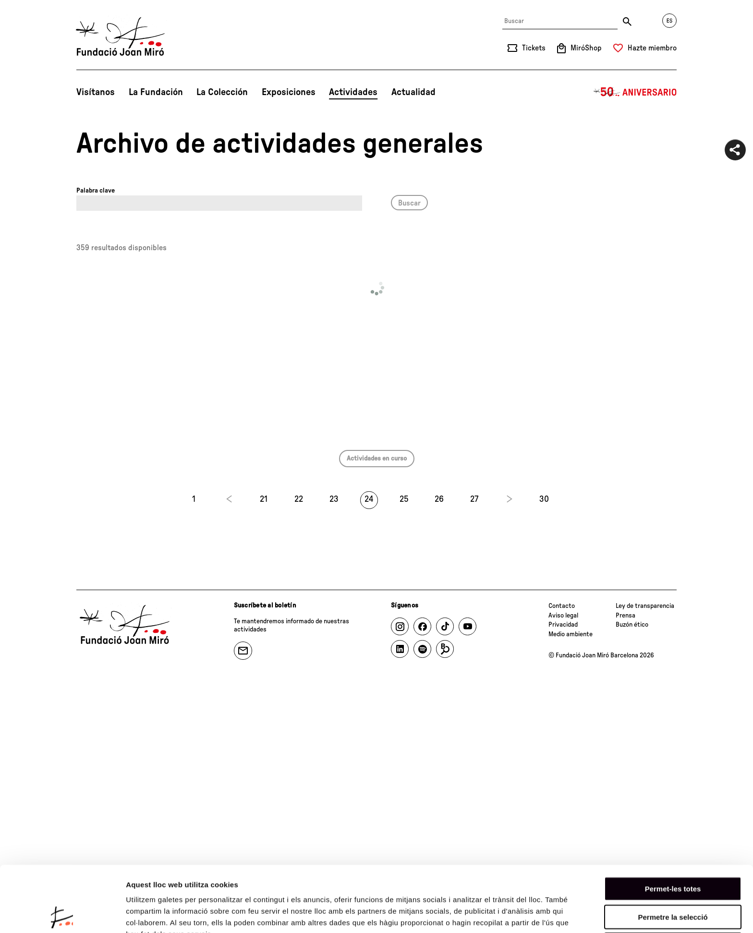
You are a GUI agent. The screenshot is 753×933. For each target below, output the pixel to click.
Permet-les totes (673, 823)
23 (334, 499)
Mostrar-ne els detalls (163, 914)
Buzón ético (632, 624)
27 (474, 499)
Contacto (561, 606)
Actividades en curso (377, 458)
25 (404, 499)
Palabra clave (95, 190)
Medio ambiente (570, 634)
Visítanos (95, 92)
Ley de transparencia (645, 606)
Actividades (353, 92)
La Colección (222, 92)
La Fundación (156, 92)
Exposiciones (289, 92)
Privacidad (563, 624)
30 (544, 499)
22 (298, 499)
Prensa (625, 615)
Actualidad (413, 92)
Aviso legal (563, 615)
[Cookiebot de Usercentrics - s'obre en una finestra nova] (62, 914)
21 (263, 499)
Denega (673, 879)
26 (439, 499)
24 (369, 499)
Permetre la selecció (672, 851)
